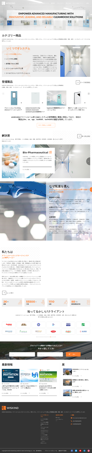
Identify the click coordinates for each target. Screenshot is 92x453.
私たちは (68, 3)
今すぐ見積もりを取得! (46, 125)
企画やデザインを (51, 207)
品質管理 (48, 217)
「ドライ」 (43, 441)
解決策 (53, 3)
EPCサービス (45, 3)
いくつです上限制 (10, 59)
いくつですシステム (34, 3)
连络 (87, 3)
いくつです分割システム (13, 54)
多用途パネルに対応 (11, 64)
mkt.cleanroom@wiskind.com (80, 417)
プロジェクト (60, 3)
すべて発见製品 (83, 82)
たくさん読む (30, 169)
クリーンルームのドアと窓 (13, 68)
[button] (88, 93)
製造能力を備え (51, 197)
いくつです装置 (44, 434)
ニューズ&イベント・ (78, 3)
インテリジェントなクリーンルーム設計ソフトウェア (44, 438)
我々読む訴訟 (83, 136)
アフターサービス (51, 227)
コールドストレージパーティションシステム (44, 432)
